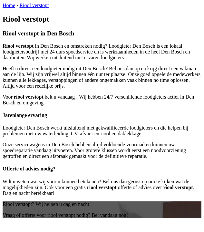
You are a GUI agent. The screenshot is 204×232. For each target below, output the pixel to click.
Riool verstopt (34, 5)
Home (9, 5)
